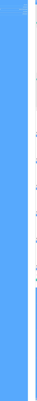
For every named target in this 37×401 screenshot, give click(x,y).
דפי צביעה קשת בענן (19, 345)
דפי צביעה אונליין (18, 386)
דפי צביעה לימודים (18, 323)
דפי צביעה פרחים (18, 341)
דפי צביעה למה (27, 215)
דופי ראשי (18, 291)
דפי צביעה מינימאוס (18, 354)
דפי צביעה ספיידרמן (18, 380)
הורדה (2, 22)
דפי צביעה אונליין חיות (18, 388)
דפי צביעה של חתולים (18, 314)
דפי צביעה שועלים (9, 162)
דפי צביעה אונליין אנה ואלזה (18, 395)
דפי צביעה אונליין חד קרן (18, 393)
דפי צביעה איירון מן (18, 378)
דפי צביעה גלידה (18, 338)
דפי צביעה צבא (18, 376)
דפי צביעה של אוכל (18, 312)
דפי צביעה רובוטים (18, 362)
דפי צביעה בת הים (18, 334)
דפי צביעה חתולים (27, 241)
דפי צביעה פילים (27, 135)
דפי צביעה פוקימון (18, 321)
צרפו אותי (2, 279)
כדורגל (17, 3)
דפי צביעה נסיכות (18, 332)
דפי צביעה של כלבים (18, 317)
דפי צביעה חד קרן (18, 336)
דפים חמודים (26, 3)
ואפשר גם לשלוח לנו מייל (31, 286)
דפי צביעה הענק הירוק (18, 373)
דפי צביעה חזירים (27, 268)
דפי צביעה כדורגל (18, 367)
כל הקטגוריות (18, 293)
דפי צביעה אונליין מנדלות (18, 391)
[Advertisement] (18, 14)
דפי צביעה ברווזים (27, 162)
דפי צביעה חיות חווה (9, 215)
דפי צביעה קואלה (27, 188)
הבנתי (34, 398)
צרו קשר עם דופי (18, 295)
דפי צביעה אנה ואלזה (18, 349)
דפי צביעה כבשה (9, 188)
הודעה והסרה (3, 399)
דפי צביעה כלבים (9, 135)
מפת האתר (18, 302)
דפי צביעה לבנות (22, 3)
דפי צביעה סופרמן (18, 382)
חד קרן (29, 3)
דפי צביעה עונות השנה (18, 326)
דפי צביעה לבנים (18, 308)
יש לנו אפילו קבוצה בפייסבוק (31, 284)
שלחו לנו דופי (18, 297)
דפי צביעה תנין (9, 268)
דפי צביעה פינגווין (9, 241)
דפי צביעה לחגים (18, 328)
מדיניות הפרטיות (29, 396)
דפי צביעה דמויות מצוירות (18, 319)
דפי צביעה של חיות (18, 310)
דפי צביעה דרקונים (18, 371)
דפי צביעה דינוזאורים (18, 360)
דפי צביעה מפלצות (18, 365)
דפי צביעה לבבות (18, 343)
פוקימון (19, 3)
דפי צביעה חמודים (18, 356)
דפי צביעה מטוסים (18, 369)
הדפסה (6, 22)
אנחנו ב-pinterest (18, 299)
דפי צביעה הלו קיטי (18, 347)
